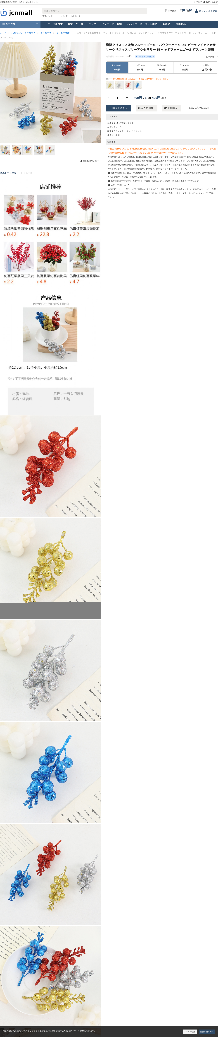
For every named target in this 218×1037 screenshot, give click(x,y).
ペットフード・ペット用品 (142, 24)
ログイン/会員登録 (208, 11)
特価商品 (181, 24)
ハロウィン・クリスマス (24, 33)
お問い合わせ (210, 2)
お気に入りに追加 (197, 107)
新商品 (166, 24)
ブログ (198, 2)
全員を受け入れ (206, 1032)
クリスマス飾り (64, 33)
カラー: (138, 79)
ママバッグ (47, 16)
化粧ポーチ (76, 16)
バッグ (92, 24)
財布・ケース (75, 24)
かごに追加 (146, 108)
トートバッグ (61, 16)
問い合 (207, 69)
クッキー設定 (190, 1032)
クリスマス (45, 33)
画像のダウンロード (91, 161)
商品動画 (170, 11)
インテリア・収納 (112, 24)
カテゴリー (10, 24)
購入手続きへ (119, 108)
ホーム (3, 33)
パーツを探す (55, 24)
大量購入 (170, 108)
